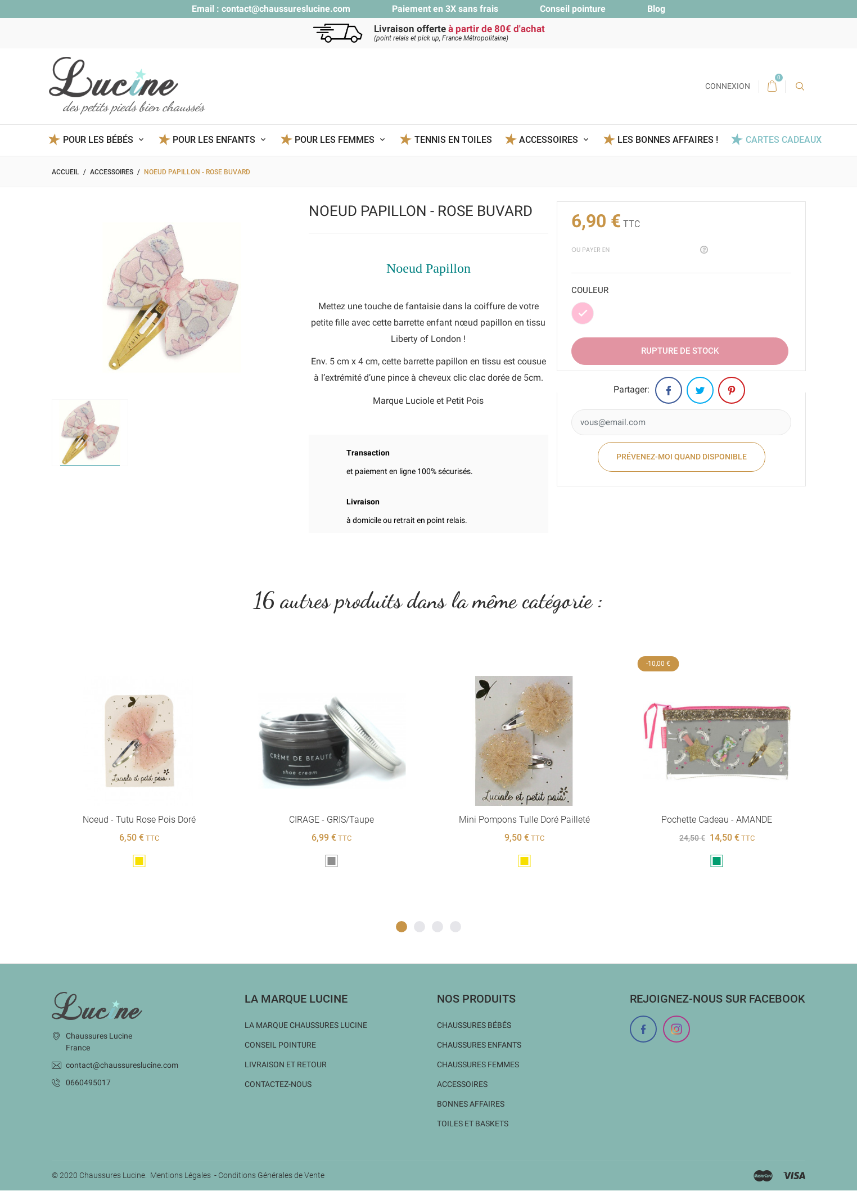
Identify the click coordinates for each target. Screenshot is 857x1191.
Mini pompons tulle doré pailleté (523, 820)
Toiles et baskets (472, 1124)
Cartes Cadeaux (784, 139)
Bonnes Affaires (470, 1104)
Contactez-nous (278, 1084)
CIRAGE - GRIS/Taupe (331, 820)
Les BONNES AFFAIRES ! (667, 139)
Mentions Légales (180, 1175)
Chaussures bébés (474, 1025)
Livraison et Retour (286, 1065)
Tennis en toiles (453, 139)
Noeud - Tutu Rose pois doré (139, 820)
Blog (656, 8)
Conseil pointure (573, 8)
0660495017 (88, 1083)
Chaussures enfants (479, 1045)
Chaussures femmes (478, 1065)
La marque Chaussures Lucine (306, 1025)
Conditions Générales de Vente (271, 1175)
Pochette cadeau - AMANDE (716, 820)
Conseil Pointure (280, 1045)
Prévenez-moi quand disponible (681, 456)
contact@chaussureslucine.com (286, 8)
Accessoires (462, 1084)
